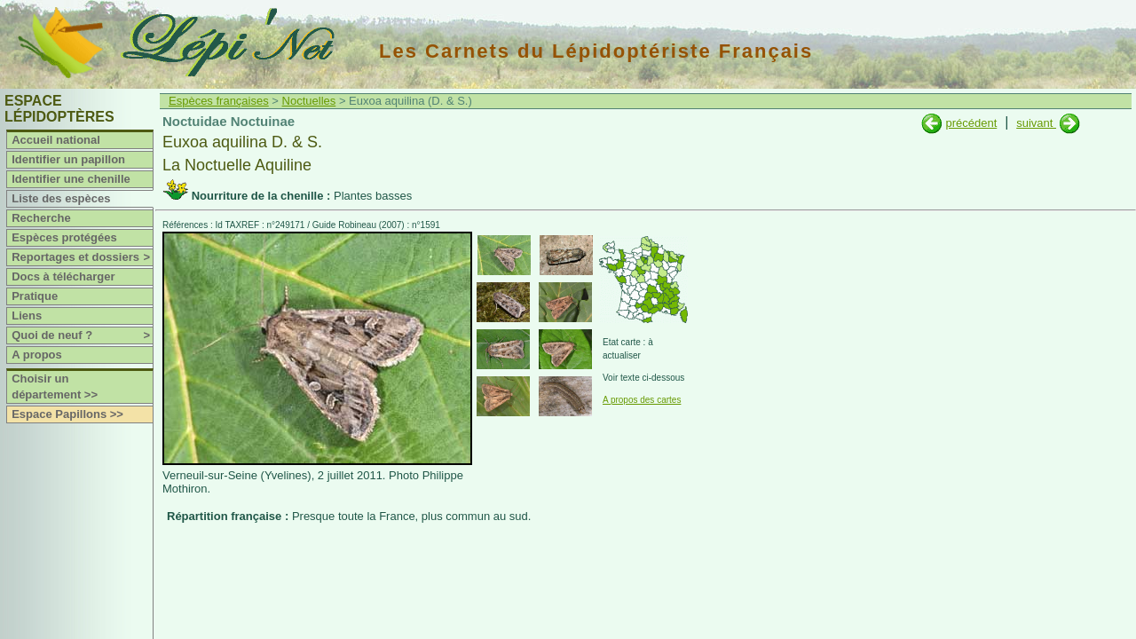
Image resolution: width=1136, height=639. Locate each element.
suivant (1036, 123)
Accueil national (56, 139)
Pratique (35, 296)
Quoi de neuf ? (82, 335)
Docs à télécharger (63, 276)
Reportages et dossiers (82, 257)
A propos (37, 354)
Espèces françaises (219, 100)
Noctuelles (309, 100)
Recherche (41, 218)
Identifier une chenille (71, 178)
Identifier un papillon (68, 159)
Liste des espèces (61, 198)
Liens (27, 315)
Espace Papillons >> (67, 414)
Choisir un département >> (55, 386)
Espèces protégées (64, 237)
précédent (971, 123)
